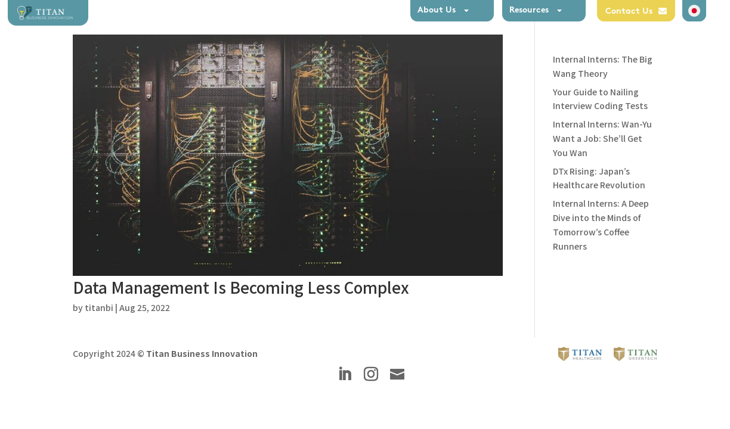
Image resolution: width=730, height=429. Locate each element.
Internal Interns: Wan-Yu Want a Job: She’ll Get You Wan (602, 138)
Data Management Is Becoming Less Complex (241, 287)
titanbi (99, 307)
